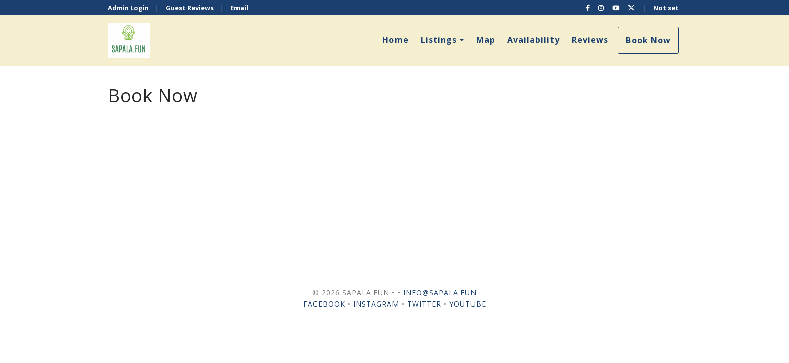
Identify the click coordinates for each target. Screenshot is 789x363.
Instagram (376, 304)
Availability (533, 39)
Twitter (424, 304)
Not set (666, 7)
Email (239, 7)
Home (395, 39)
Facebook (324, 304)
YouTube (467, 304)
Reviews (590, 39)
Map (485, 39)
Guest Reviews (190, 7)
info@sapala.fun (440, 292)
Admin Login (128, 7)
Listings (439, 39)
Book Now (648, 40)
